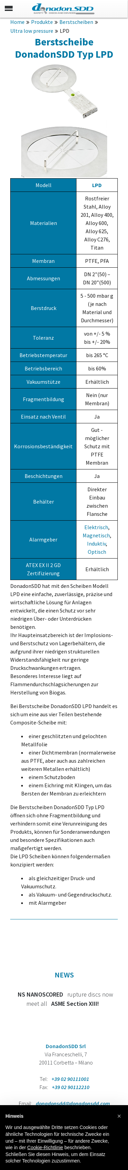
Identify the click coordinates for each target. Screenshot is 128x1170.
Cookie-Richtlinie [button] (45, 1147)
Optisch (97, 551)
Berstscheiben (76, 21)
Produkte (42, 21)
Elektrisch (96, 527)
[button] (119, 1116)
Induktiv (96, 543)
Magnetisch (96, 535)
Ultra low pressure (31, 30)
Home (17, 21)
